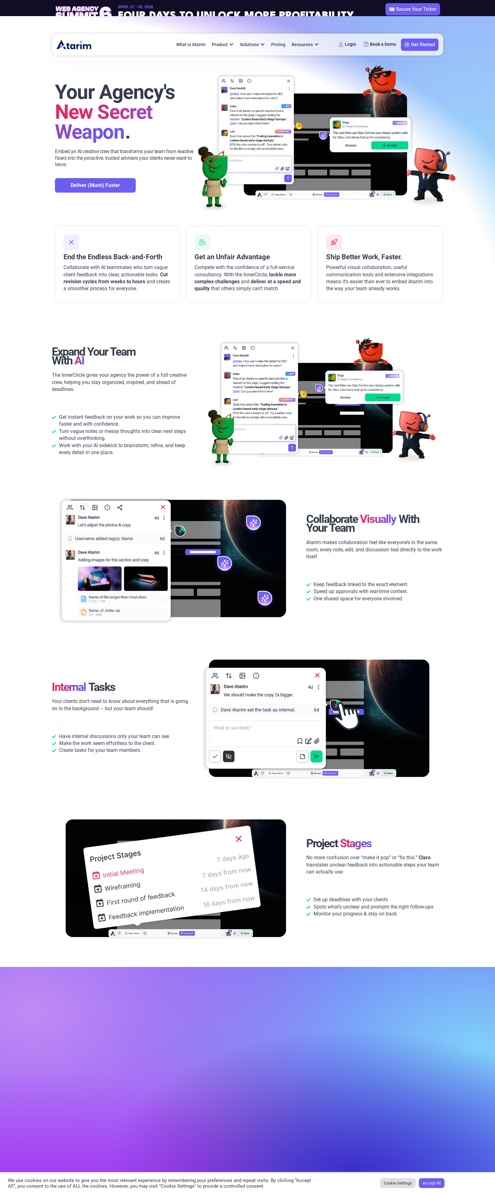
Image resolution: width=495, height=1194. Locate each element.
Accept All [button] (432, 1183)
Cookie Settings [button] (398, 1183)
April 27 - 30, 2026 (135, 7)
